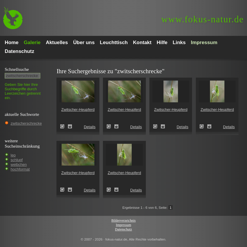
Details (90, 127)
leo (13, 155)
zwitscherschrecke (26, 123)
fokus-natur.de (202, 19)
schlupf (17, 160)
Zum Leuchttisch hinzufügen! (70, 126)
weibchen (19, 164)
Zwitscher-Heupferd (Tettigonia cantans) (64, 126)
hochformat (20, 169)
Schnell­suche (17, 69)
